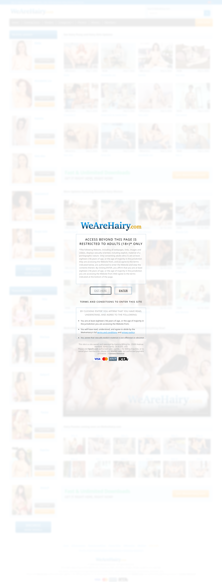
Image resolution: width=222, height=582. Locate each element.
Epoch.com (93, 349)
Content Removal (116, 353)
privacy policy (128, 332)
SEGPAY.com (116, 351)
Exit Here (100, 290)
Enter (123, 290)
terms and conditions (107, 332)
